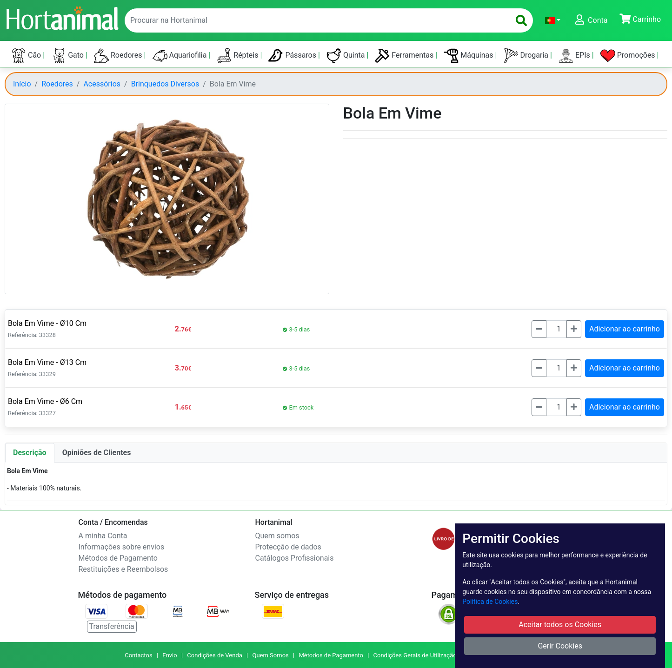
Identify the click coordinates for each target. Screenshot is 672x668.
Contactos (138, 655)
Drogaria (527, 55)
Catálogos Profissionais (294, 558)
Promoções (628, 55)
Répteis (238, 55)
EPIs (575, 55)
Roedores (119, 55)
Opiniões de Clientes (96, 452)
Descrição (30, 452)
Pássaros (293, 55)
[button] (553, 20)
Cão (27, 55)
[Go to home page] (62, 17)
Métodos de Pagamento (118, 558)
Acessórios (101, 83)
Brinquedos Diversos (165, 83)
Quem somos (277, 535)
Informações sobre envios (122, 546)
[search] (521, 20)
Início (22, 83)
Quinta (346, 55)
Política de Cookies (490, 601)
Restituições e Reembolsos (123, 569)
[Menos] (539, 329)
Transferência (111, 626)
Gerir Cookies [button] (560, 646)
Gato (68, 55)
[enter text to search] (315, 20)
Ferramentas (405, 55)
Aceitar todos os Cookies (560, 624)
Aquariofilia (181, 55)
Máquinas (469, 55)
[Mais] (573, 329)
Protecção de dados (288, 546)
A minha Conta (103, 535)
